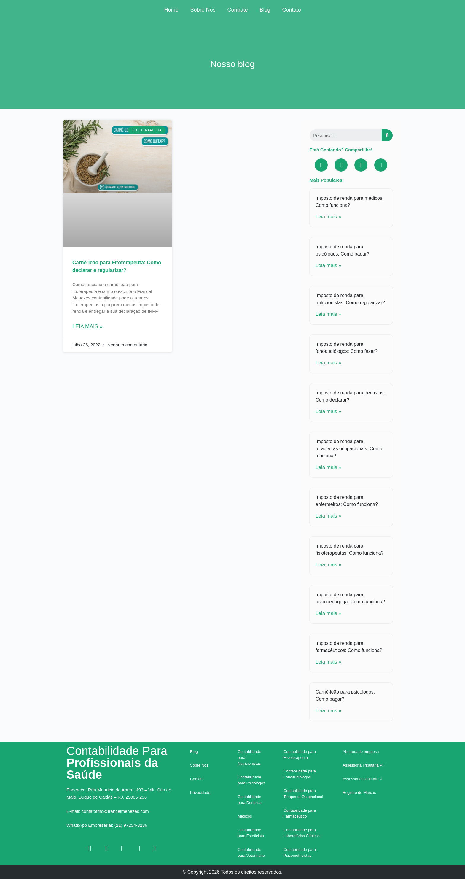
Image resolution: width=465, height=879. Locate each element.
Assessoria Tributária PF (364, 765)
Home (171, 10)
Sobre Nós (202, 10)
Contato (291, 10)
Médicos (245, 816)
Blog (265, 10)
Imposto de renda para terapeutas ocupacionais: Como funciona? (349, 448)
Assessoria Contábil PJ (362, 779)
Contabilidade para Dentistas (250, 799)
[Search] (387, 135)
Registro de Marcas (359, 792)
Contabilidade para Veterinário (251, 852)
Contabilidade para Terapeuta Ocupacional (303, 793)
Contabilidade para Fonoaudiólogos (300, 774)
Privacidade (200, 792)
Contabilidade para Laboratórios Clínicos (302, 833)
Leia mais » (87, 326)
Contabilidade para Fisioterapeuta (300, 754)
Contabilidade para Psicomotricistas (300, 852)
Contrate (237, 10)
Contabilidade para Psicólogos (251, 780)
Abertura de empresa (361, 751)
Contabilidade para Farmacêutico (300, 813)
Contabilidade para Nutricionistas (249, 757)
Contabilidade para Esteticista (251, 833)
